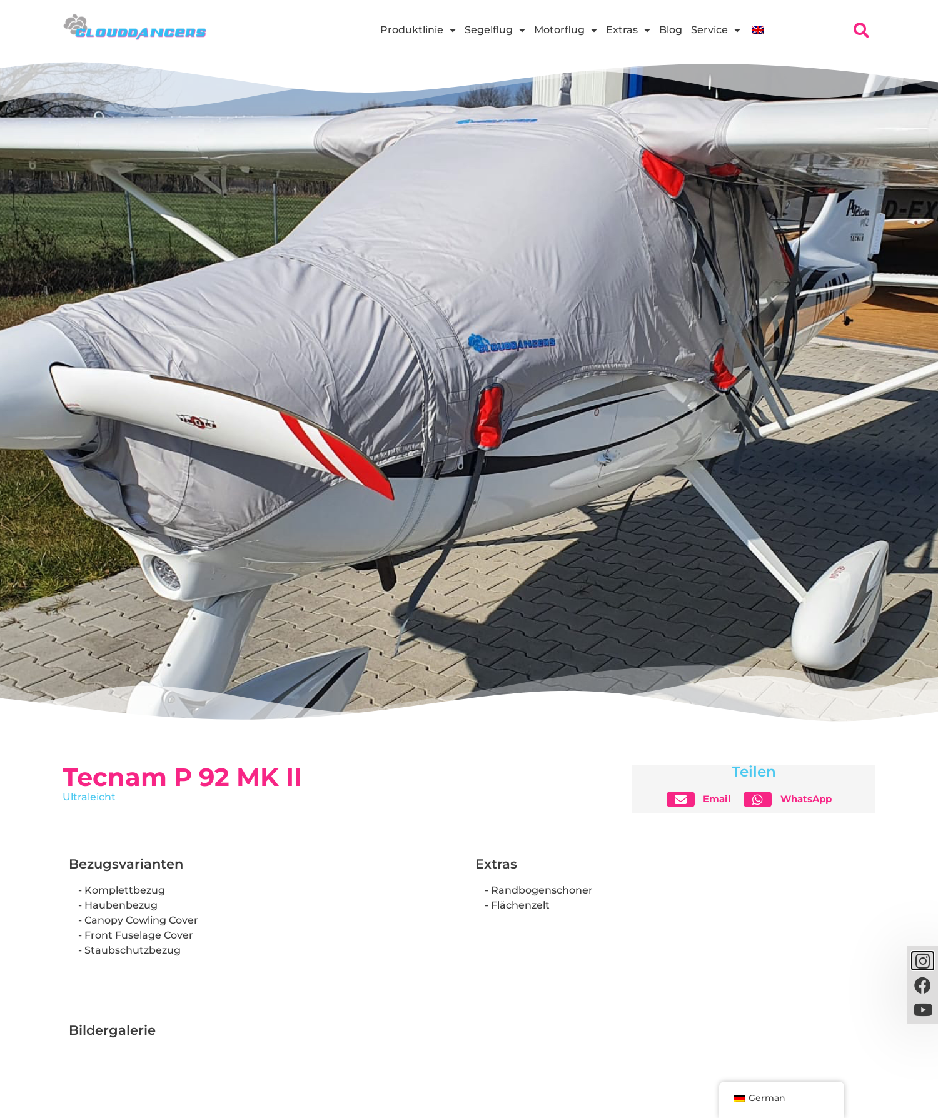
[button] (704, 799)
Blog (670, 30)
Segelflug (495, 30)
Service (715, 30)
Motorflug (565, 30)
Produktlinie (418, 30)
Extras (628, 30)
